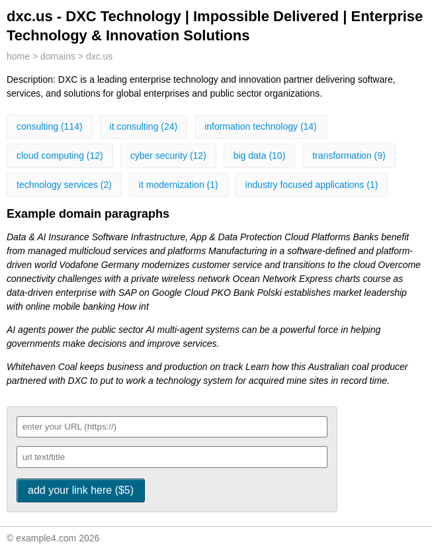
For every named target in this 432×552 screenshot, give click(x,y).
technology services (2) (64, 184)
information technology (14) (260, 126)
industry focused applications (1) (311, 184)
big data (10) (260, 155)
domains (57, 56)
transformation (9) (348, 155)
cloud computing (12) (60, 155)
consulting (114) (50, 126)
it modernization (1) (178, 184)
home (18, 56)
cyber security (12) (168, 155)
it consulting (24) (144, 126)
